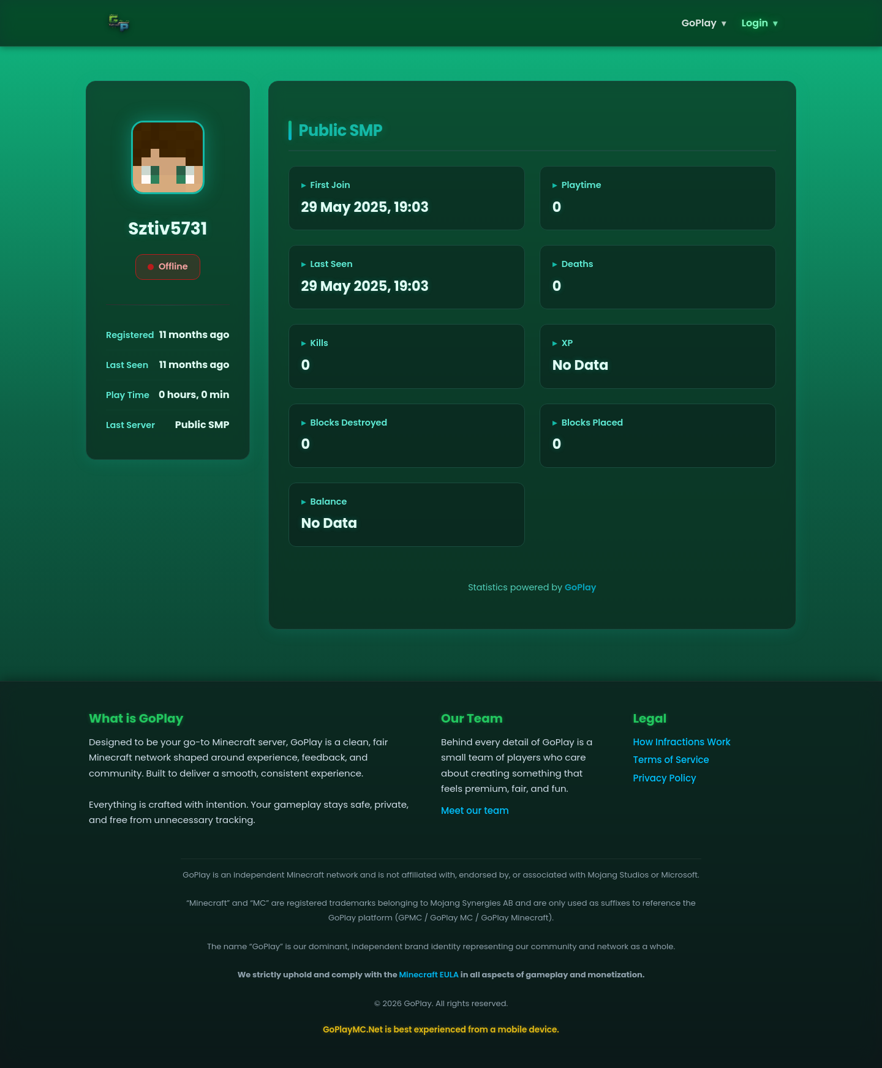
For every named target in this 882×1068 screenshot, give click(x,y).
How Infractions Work (682, 741)
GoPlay (704, 23)
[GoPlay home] (119, 23)
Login (759, 23)
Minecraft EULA (429, 974)
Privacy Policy (664, 778)
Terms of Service (671, 759)
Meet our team (475, 810)
